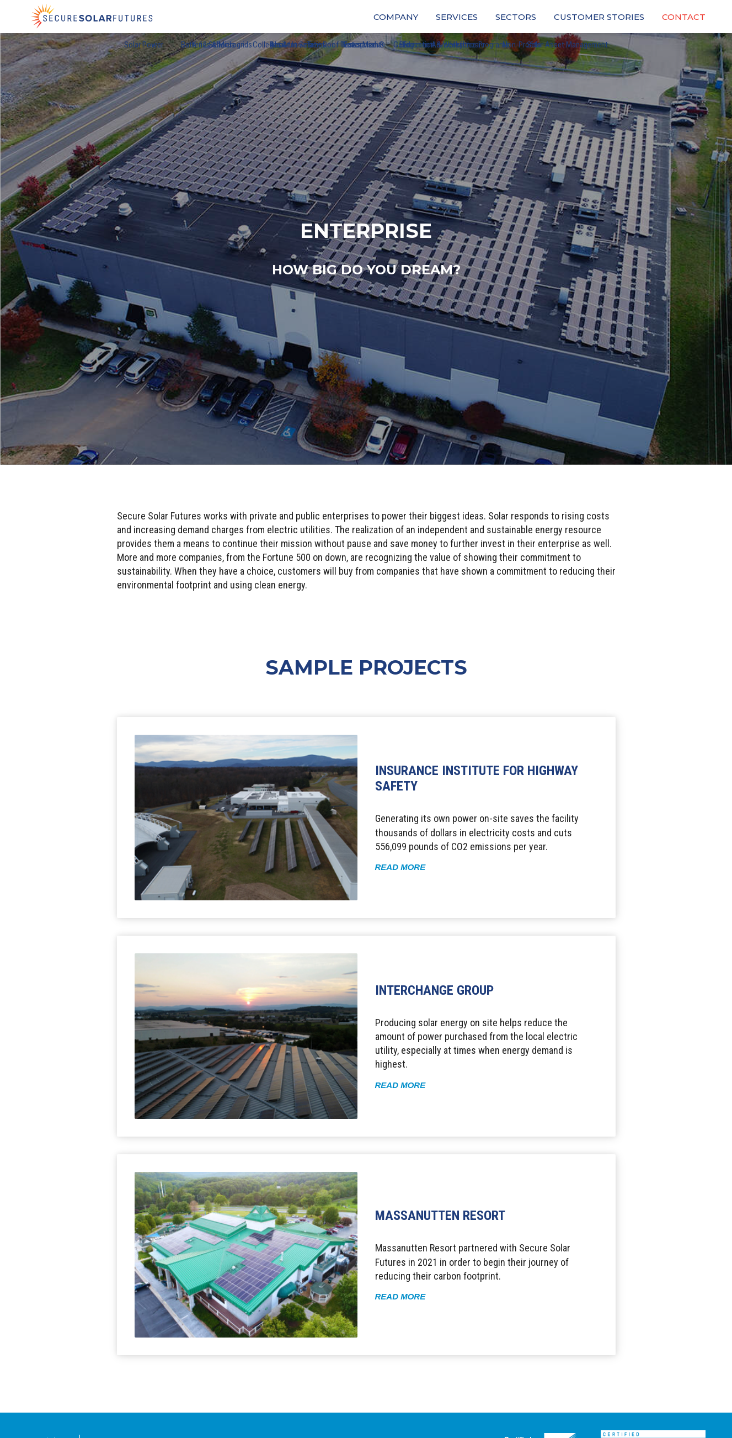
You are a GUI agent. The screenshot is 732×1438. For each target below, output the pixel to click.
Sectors (515, 17)
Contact (684, 17)
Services (457, 17)
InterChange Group (434, 990)
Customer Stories (599, 17)
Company (395, 17)
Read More (400, 867)
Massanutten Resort (440, 1215)
